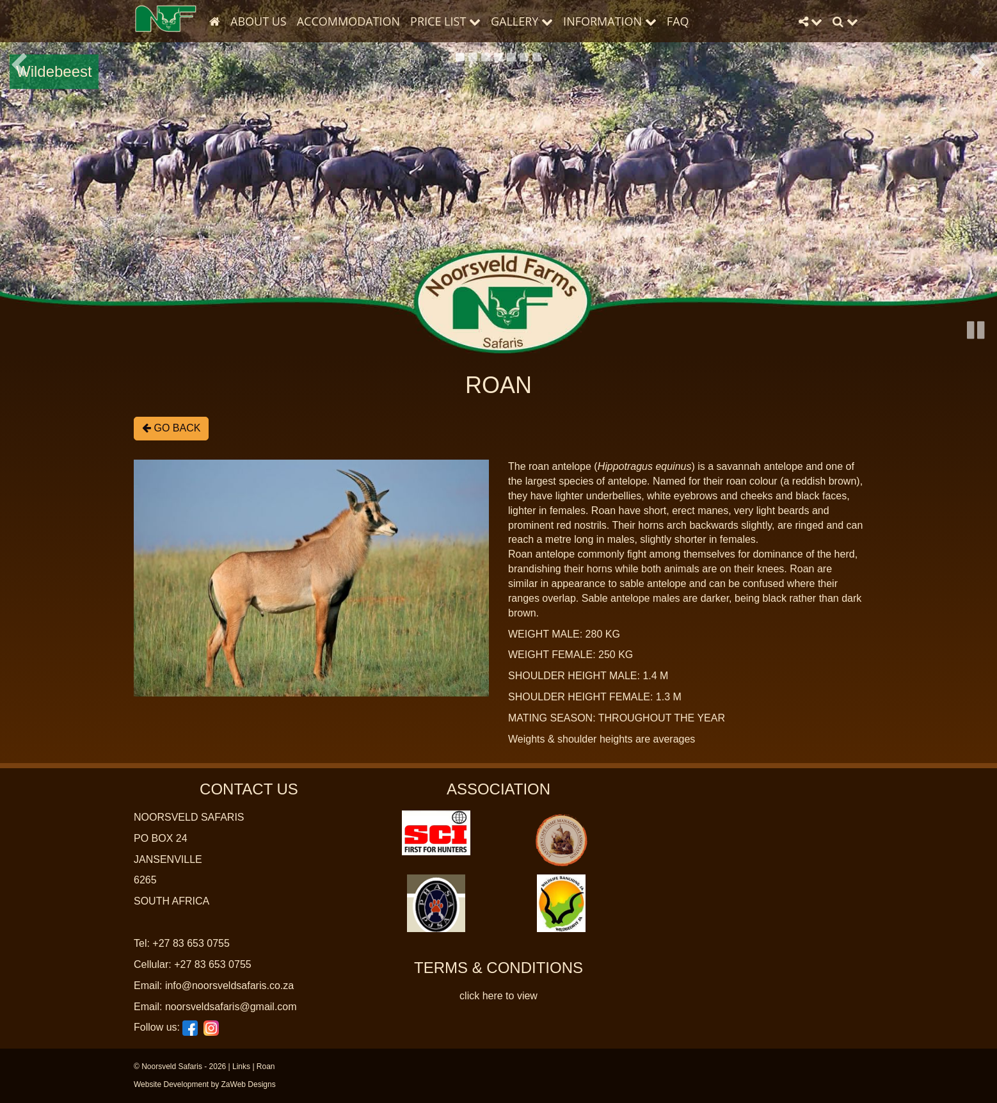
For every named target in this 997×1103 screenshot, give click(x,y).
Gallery (522, 21)
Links (241, 1066)
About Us (258, 21)
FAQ (678, 21)
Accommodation (348, 21)
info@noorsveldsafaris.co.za (229, 985)
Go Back (171, 428)
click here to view (498, 995)
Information (610, 21)
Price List (445, 21)
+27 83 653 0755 (191, 943)
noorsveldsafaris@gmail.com (231, 1006)
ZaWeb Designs (248, 1084)
